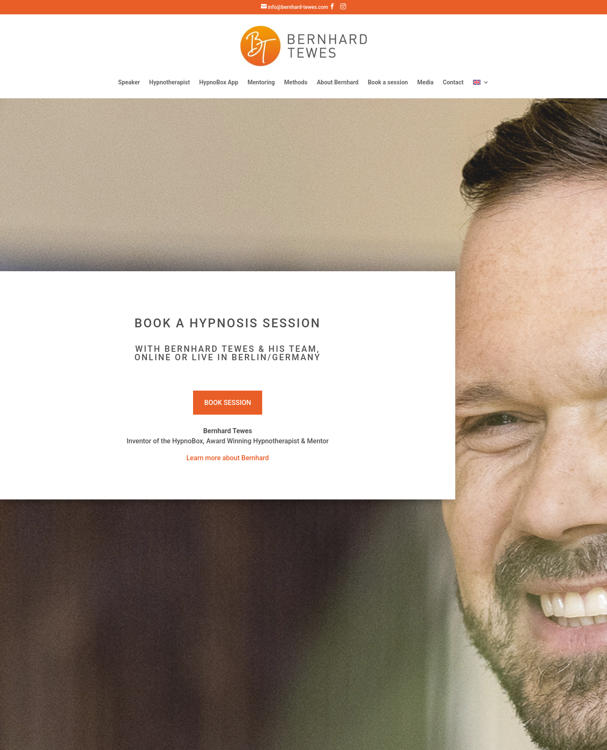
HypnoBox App (218, 82)
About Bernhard (337, 82)
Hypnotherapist (169, 82)
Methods (295, 82)
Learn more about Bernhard (227, 458)
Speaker (129, 82)
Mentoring (261, 82)
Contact (453, 82)
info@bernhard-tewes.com (294, 7)
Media (425, 82)
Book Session (227, 403)
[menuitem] (481, 82)
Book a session (388, 82)
